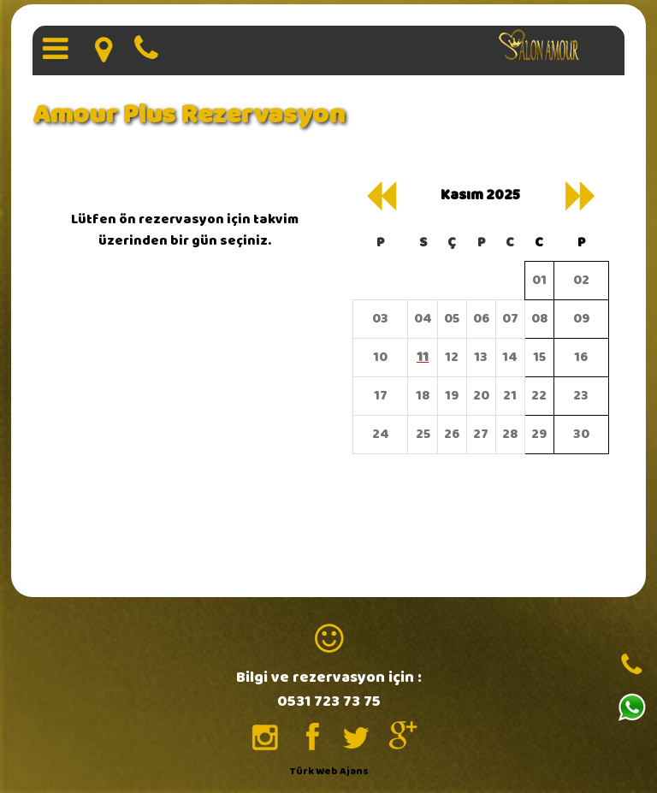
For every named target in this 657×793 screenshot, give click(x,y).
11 (423, 357)
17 (381, 395)
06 (481, 318)
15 (539, 357)
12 (452, 357)
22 (539, 395)
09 (581, 318)
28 (510, 434)
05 (451, 318)
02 (581, 280)
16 (581, 357)
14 (510, 357)
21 (510, 395)
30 (581, 434)
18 (422, 395)
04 (423, 318)
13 (481, 357)
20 (481, 395)
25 (423, 434)
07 (510, 318)
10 (380, 357)
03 (380, 318)
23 (581, 395)
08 (539, 318)
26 (451, 434)
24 (380, 434)
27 (480, 434)
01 (539, 280)
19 (452, 395)
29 (539, 434)
